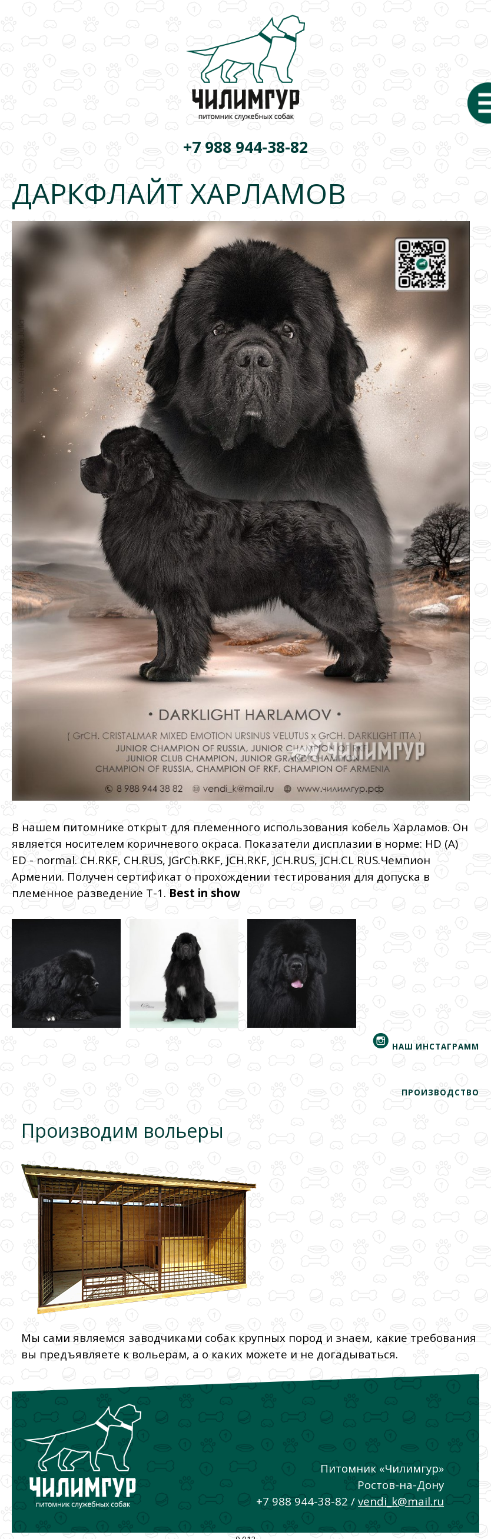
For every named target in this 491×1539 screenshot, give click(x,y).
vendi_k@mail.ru (401, 1501)
